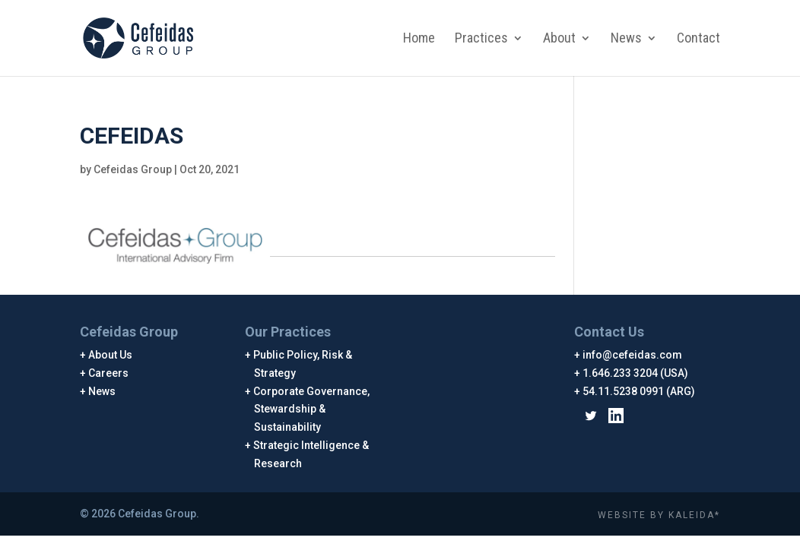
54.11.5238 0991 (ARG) (639, 391)
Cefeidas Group (133, 169)
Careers (109, 373)
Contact (698, 39)
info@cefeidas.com (632, 355)
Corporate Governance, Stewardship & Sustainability (312, 409)
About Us (110, 355)
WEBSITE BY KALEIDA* (659, 515)
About (559, 39)
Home (419, 39)
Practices (481, 39)
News (626, 39)
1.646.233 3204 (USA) (635, 373)
